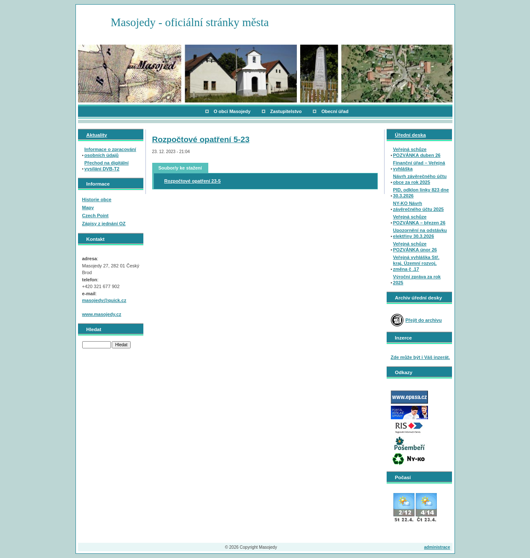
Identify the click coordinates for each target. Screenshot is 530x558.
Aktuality (96, 134)
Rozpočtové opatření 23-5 (192, 180)
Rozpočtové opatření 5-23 (201, 139)
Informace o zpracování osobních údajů (110, 152)
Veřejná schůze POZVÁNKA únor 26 (415, 246)
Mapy (88, 207)
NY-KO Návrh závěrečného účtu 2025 (418, 206)
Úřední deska (410, 134)
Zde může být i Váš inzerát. (420, 357)
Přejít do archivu (424, 320)
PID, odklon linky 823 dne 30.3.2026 (421, 192)
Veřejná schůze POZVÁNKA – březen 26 (419, 219)
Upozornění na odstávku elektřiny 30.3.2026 (420, 233)
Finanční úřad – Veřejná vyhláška (419, 165)
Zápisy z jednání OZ (104, 223)
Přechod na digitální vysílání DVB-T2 (106, 165)
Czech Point (95, 215)
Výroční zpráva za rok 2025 (417, 279)
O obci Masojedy (232, 111)
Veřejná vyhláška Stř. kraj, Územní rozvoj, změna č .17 (416, 263)
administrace (437, 547)
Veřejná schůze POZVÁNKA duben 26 (417, 152)
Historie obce (97, 199)
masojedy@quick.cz (104, 300)
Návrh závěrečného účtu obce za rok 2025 (420, 179)
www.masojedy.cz (101, 314)
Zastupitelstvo (286, 111)
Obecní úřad (334, 111)
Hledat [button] (121, 344)
